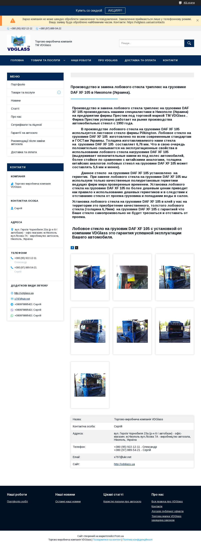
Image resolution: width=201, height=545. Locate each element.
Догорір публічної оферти (168, 511)
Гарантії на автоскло (24, 132)
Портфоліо (18, 84)
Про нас (16, 116)
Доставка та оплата (140, 60)
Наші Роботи (81, 60)
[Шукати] (189, 43)
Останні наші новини (68, 501)
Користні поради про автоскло (122, 501)
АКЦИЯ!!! (115, 10)
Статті (15, 108)
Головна (17, 60)
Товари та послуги (45, 60)
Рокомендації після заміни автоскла (28, 142)
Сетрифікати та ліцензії (26, 124)
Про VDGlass (108, 60)
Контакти (170, 60)
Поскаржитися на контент (107, 539)
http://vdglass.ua (124, 464)
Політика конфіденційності (138, 539)
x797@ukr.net (122, 457)
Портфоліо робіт (17, 501)
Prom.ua (119, 536)
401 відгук (189, 2)
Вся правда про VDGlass (167, 501)
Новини (16, 100)
